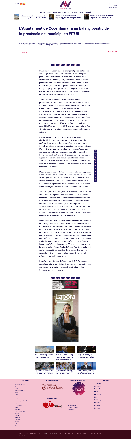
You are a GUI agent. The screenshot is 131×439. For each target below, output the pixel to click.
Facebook (99, 383)
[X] (62, 65)
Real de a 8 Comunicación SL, (50, 433)
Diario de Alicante (72, 405)
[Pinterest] (77, 65)
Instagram (99, 386)
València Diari (71, 409)
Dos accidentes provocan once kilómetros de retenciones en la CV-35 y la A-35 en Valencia (44, 372)
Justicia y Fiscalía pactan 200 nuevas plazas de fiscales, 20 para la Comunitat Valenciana (85, 372)
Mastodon (99, 405)
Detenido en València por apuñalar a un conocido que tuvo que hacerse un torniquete (102, 17)
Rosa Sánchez (112, 51)
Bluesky (98, 402)
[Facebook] (59, 65)
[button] (15, 3)
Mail (98, 391)
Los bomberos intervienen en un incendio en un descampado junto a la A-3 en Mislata (44, 355)
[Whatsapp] (54, 65)
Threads (99, 408)
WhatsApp (99, 400)
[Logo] (65, 5)
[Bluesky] (69, 65)
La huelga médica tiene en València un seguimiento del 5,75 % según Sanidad (65, 372)
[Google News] (52, 65)
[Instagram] (57, 65)
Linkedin (99, 389)
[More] (79, 65)
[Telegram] (64, 65)
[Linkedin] (72, 65)
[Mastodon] (67, 65)
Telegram (99, 394)
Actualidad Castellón (73, 407)
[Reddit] (74, 65)
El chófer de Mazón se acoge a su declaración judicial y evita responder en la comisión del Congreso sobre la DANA (68, 17)
